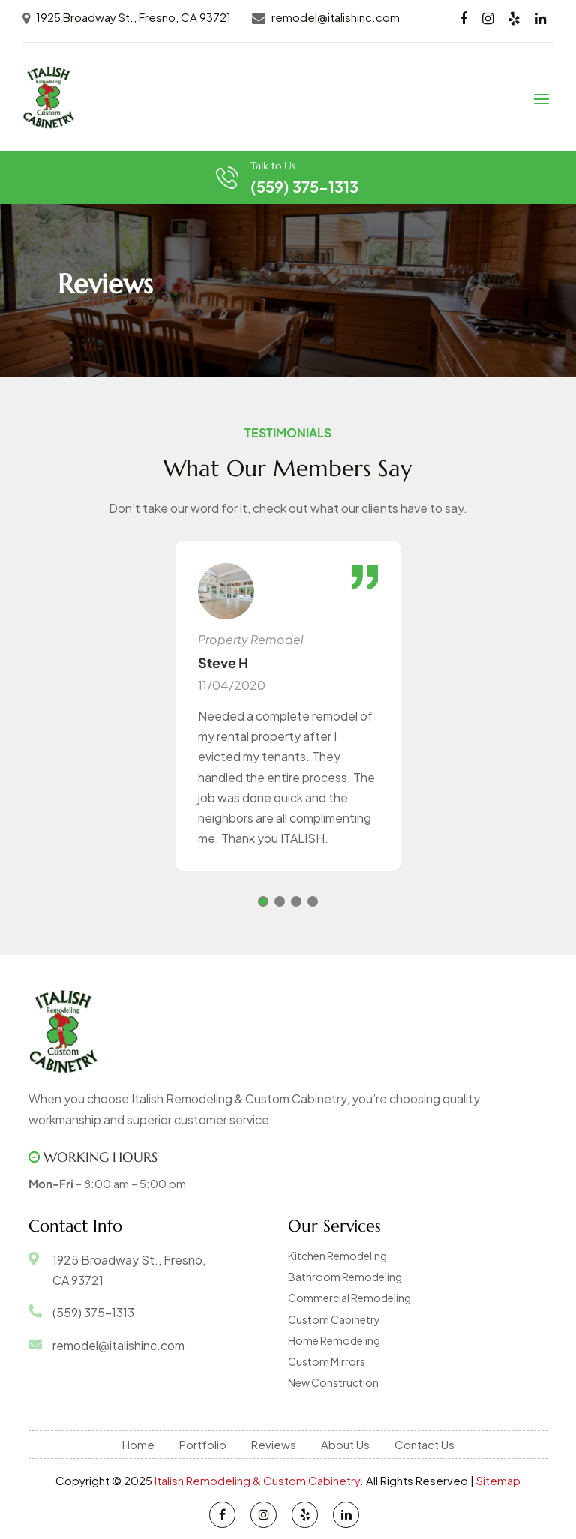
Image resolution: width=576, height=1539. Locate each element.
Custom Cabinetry (334, 1319)
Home (138, 1444)
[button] (263, 901)
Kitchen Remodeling (337, 1255)
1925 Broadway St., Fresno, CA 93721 (133, 17)
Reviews (273, 1444)
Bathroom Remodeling (345, 1276)
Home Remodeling (334, 1340)
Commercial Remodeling (349, 1297)
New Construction (333, 1382)
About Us (345, 1444)
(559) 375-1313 (304, 186)
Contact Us (424, 1444)
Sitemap (498, 1480)
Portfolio (202, 1444)
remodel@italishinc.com (336, 17)
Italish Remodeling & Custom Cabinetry (257, 1480)
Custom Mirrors (326, 1361)
